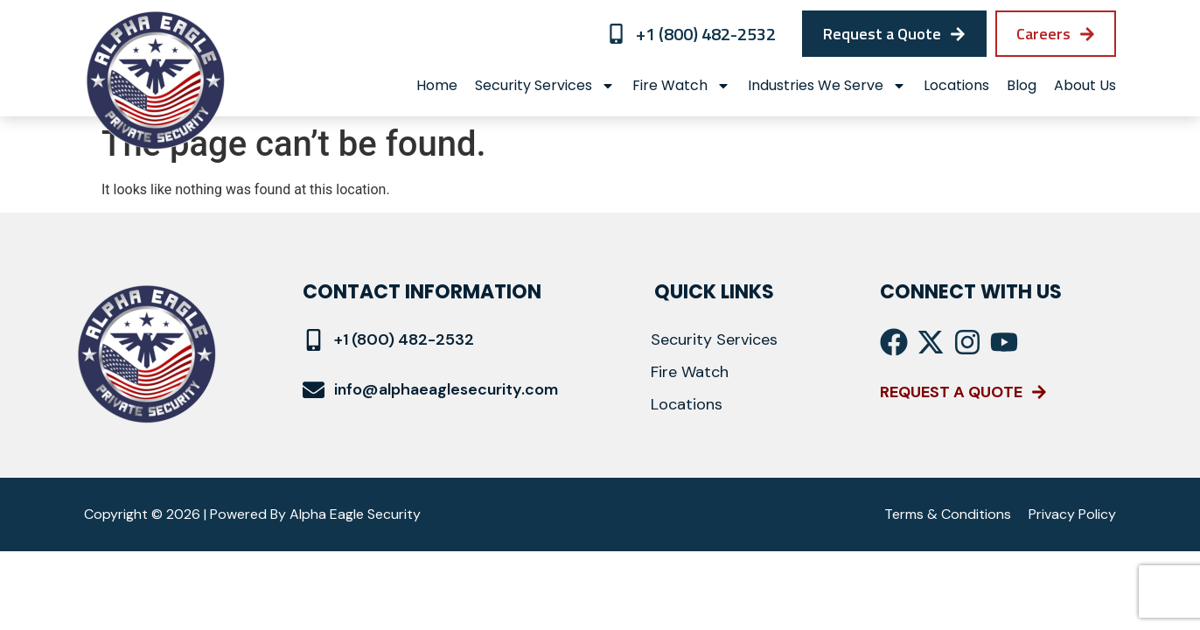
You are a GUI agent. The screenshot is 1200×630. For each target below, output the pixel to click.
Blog (1021, 85)
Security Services (545, 86)
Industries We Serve (827, 86)
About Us (1085, 85)
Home (436, 85)
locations (956, 85)
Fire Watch (681, 86)
